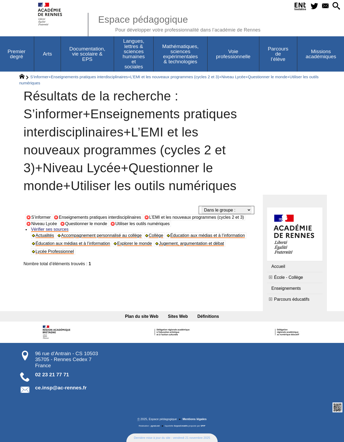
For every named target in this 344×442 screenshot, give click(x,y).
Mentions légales (194, 419)
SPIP (203, 426)
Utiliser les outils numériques (142, 223)
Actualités (45, 235)
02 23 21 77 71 (52, 374)
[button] (336, 6)
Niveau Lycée (44, 223)
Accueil (278, 266)
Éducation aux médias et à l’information (207, 235)
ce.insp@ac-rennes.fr (61, 387)
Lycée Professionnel (55, 251)
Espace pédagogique (179, 23)
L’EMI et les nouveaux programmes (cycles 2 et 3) (196, 217)
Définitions (208, 316)
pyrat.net (155, 426)
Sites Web (178, 316)
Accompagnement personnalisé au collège (101, 235)
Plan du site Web (141, 316)
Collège (156, 235)
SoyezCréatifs (181, 426)
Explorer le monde (134, 243)
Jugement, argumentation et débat (191, 243)
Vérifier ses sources (50, 229)
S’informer (41, 217)
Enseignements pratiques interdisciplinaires (100, 217)
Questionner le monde (86, 223)
